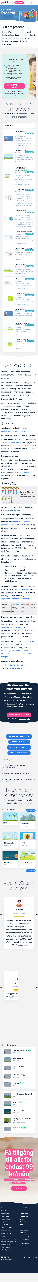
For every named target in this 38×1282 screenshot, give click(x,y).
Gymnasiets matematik (14, 668)
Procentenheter (19, 189)
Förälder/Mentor (24, 1216)
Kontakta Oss (5, 1213)
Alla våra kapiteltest (19, 747)
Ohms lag (16, 1083)
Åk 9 (23, 843)
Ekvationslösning (18, 1058)
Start (3, 9)
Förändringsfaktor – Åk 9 (22, 309)
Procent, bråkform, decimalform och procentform (20, 169)
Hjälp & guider (5, 1216)
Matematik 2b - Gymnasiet (8, 1239)
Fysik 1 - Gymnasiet (6, 1247)
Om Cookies (4, 1224)
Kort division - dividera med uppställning (22, 1119)
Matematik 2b (26, 824)
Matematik (5, 823)
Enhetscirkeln (17, 1128)
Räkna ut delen (19, 279)
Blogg (21, 1219)
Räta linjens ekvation (20, 1050)
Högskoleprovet (27, 862)
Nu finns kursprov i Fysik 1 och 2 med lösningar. (18, 779)
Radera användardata (7, 1227)
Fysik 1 (6, 862)
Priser (21, 1224)
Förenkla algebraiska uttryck (22, 1094)
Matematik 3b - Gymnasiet (8, 1241)
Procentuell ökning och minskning (22, 294)
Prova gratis (19, 3)
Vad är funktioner (19, 1110)
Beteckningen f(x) (19, 1075)
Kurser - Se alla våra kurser (27, 1211)
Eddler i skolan (24, 1213)
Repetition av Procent (21, 150)
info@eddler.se (24, 1243)
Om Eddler (4, 1211)
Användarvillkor (5, 1219)
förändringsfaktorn (21, 589)
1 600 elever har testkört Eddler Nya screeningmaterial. (14, 766)
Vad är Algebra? (18, 1067)
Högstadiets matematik (14, 665)
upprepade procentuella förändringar (15, 599)
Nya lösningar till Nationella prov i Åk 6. (15, 773)
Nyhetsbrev (23, 1222)
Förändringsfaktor (20, 132)
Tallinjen (15, 1102)
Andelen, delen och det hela (23, 232)
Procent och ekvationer (22, 339)
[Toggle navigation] (34, 3)
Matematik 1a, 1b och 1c (24, 630)
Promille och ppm (20, 211)
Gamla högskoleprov (19, 753)
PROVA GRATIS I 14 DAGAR (14, 86)
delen (7, 510)
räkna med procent (15, 466)
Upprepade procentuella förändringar (22, 324)
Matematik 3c (9, 843)
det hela (17, 510)
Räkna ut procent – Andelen (23, 248)
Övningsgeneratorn (19, 742)
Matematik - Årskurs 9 (7, 1244)
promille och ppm (12, 442)
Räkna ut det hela (20, 264)
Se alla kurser (31, 810)
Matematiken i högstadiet (11, 627)
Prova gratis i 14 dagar (19, 715)
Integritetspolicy (5, 1222)
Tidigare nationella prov (19, 736)
